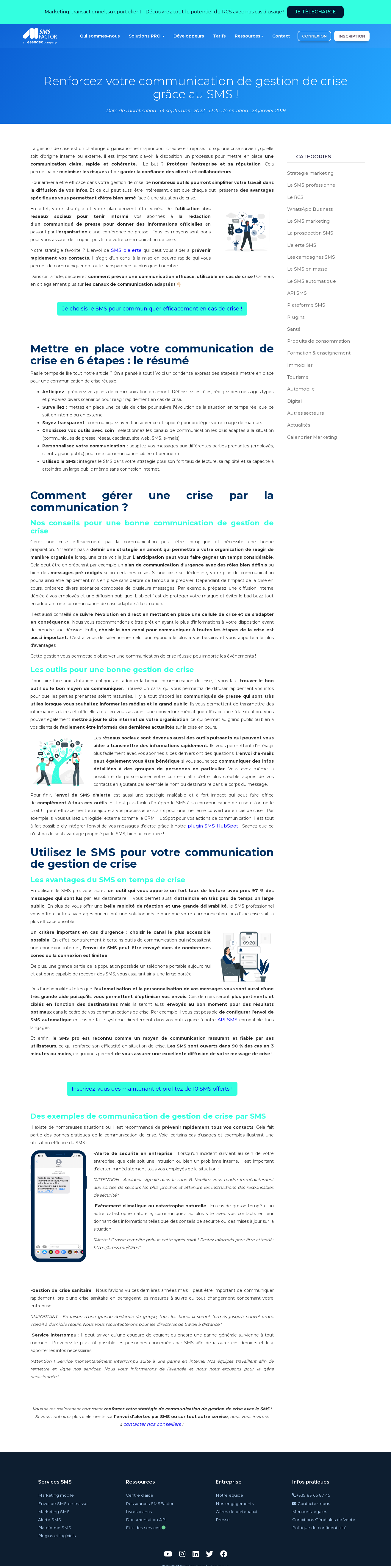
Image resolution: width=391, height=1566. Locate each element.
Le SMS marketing (306, 218)
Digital (294, 388)
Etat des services (147, 1523)
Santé (293, 320)
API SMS (227, 1019)
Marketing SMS (56, 1509)
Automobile (299, 376)
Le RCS (295, 195)
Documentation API (148, 1516)
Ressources (249, 36)
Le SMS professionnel (309, 184)
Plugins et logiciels (58, 1530)
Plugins (295, 308)
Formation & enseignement (316, 342)
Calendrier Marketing (309, 421)
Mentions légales (312, 1509)
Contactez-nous (314, 1502)
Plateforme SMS (304, 297)
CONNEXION (314, 36)
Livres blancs (142, 1509)
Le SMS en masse (306, 263)
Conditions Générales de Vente (323, 1516)
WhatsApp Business (308, 207)
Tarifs (219, 36)
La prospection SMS (308, 229)
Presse (224, 1516)
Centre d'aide (142, 1494)
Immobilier (298, 354)
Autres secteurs (303, 399)
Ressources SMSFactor (150, 1502)
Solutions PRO (147, 36)
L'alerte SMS (300, 240)
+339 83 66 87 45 (314, 1494)
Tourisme (296, 365)
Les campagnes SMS (309, 252)
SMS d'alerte (126, 250)
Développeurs (188, 36)
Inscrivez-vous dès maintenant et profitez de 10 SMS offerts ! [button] (152, 1089)
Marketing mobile (58, 1494)
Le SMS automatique (309, 274)
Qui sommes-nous (100, 36)
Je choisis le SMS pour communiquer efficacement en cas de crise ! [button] (152, 308)
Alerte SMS (52, 1516)
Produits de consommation (315, 331)
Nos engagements (234, 1502)
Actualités (297, 410)
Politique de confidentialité (320, 1523)
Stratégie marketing (308, 173)
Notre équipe (230, 1494)
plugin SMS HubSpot (206, 826)
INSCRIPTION (352, 36)
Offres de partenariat (237, 1509)
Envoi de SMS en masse (62, 1502)
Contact (281, 36)
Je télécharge (315, 12)
